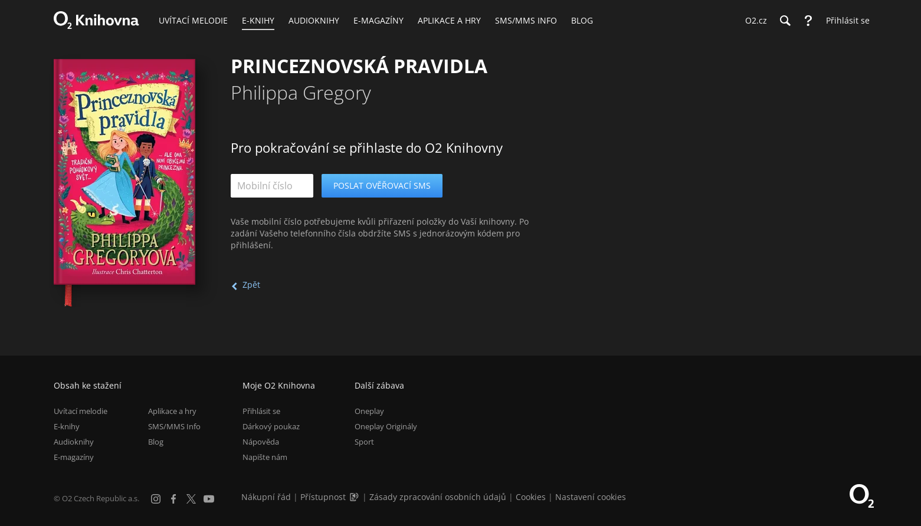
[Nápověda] (808, 20)
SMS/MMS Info (174, 426)
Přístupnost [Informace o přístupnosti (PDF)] (323, 496)
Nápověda (260, 441)
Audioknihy (74, 441)
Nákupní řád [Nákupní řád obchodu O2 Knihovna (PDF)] (266, 496)
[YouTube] (209, 499)
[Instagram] (156, 499)
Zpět (251, 284)
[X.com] (191, 499)
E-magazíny (74, 457)
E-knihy (67, 426)
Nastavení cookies (590, 496)
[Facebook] (173, 499)
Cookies (531, 496)
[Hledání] (785, 20)
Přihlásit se (261, 411)
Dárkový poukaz (271, 426)
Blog (155, 441)
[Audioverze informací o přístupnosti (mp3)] (355, 497)
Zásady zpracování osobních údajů (437, 496)
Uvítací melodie (80, 411)
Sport (364, 441)
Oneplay (369, 411)
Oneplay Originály (386, 426)
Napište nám (264, 457)
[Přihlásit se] (845, 20)
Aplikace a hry (172, 411)
